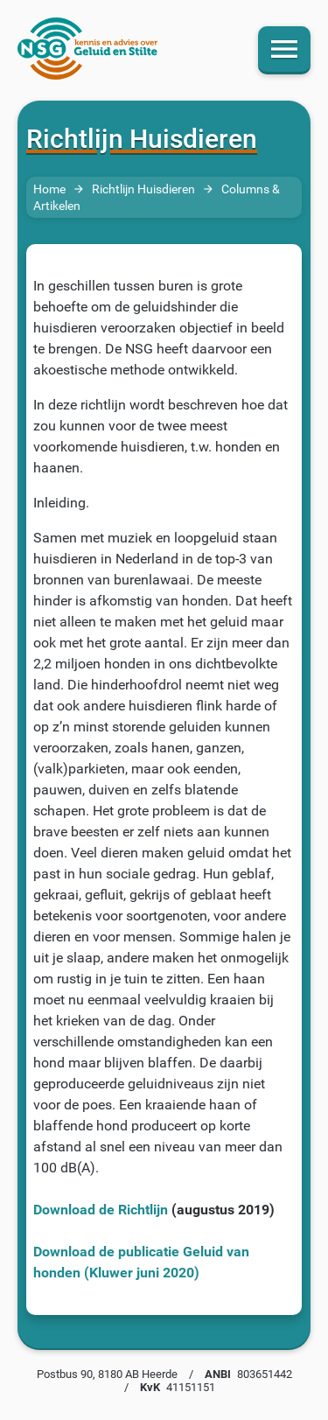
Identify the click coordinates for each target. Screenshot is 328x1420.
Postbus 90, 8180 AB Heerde (107, 1374)
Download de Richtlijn (100, 1209)
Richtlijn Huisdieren (143, 189)
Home (49, 189)
